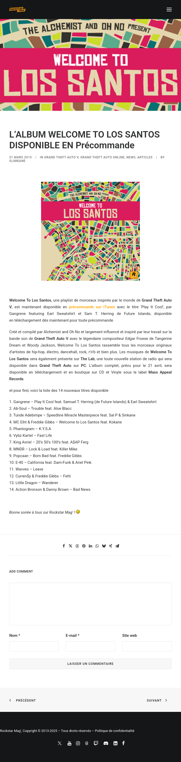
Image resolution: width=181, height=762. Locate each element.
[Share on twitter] (71, 546)
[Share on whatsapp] (97, 546)
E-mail (72, 635)
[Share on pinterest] (84, 546)
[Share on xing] (111, 546)
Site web (129, 635)
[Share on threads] (77, 546)
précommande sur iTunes (92, 307)
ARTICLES (145, 157)
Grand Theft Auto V (61, 157)
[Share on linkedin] (91, 546)
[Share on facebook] (64, 546)
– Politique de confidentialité (113, 731)
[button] (169, 9)
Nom (14, 635)
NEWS (131, 157)
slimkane (17, 161)
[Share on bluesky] (104, 546)
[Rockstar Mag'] (17, 9)
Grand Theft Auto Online (102, 157)
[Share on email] (117, 546)
